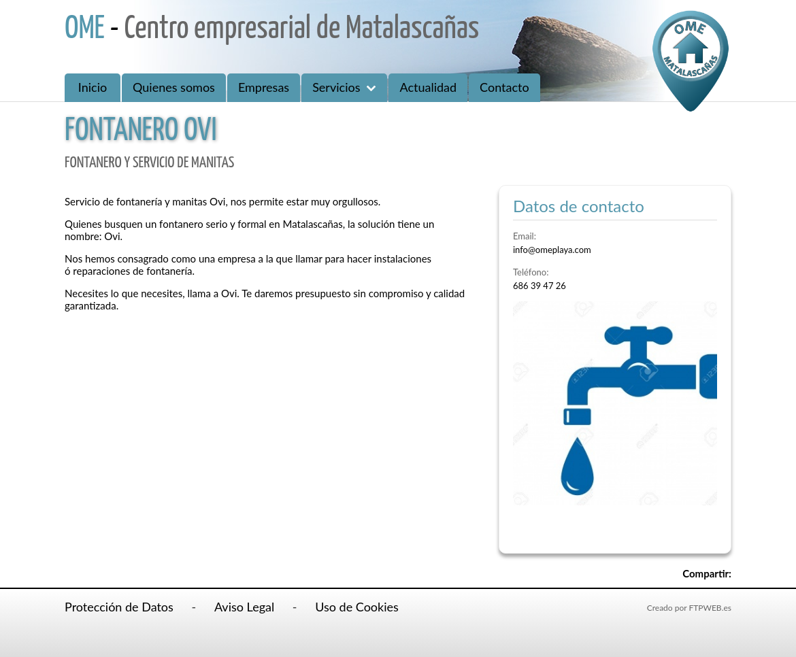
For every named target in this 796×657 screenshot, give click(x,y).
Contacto (504, 87)
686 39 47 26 (539, 285)
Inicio (92, 87)
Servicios (344, 87)
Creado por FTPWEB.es (689, 608)
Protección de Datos (119, 606)
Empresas (263, 87)
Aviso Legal (244, 606)
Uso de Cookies (357, 606)
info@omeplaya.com (552, 249)
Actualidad (428, 87)
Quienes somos (174, 87)
